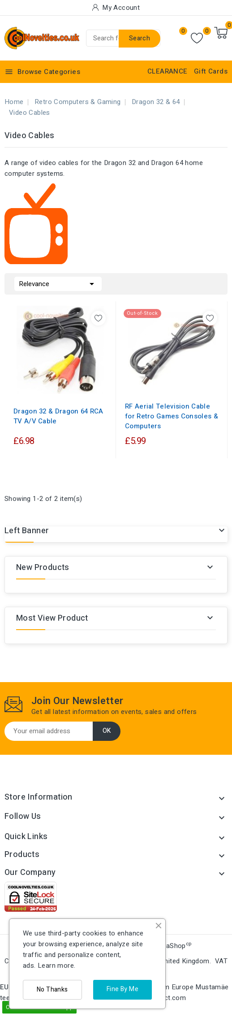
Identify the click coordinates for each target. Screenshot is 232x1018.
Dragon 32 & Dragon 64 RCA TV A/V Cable (58, 416)
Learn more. (56, 965)
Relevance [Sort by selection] (58, 283)
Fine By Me (122, 989)
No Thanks (52, 989)
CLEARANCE (167, 71)
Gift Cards (211, 71)
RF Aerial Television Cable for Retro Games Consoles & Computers (171, 416)
